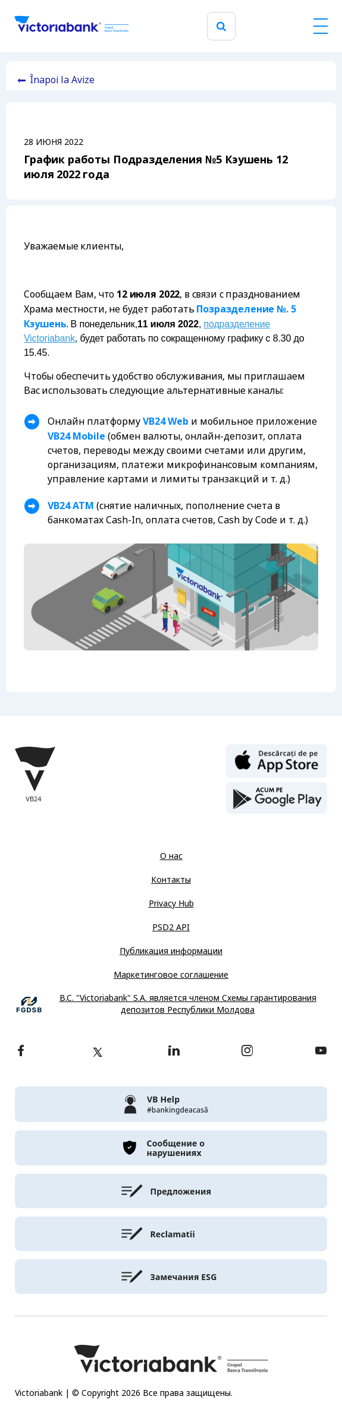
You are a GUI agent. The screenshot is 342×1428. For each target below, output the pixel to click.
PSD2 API (171, 927)
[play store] (276, 798)
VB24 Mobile (76, 436)
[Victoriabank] (71, 26)
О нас (171, 856)
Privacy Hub (171, 903)
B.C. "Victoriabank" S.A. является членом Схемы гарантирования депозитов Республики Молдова (187, 1004)
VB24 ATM (71, 505)
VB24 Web (166, 421)
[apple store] (276, 760)
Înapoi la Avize (62, 80)
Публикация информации (171, 951)
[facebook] (21, 1052)
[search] (221, 26)
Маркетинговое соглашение (171, 975)
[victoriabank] (171, 1104)
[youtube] (321, 1052)
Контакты (171, 880)
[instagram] (247, 1052)
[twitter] (97, 1052)
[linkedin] (174, 1052)
